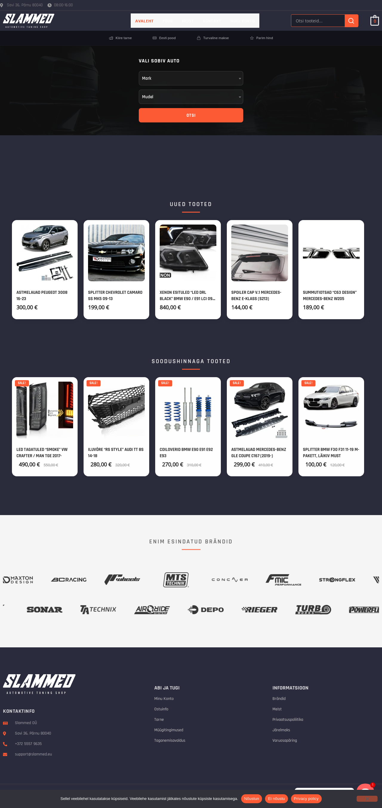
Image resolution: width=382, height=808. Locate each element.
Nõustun (251, 798)
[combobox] (191, 78)
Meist (188, 21)
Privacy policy (306, 798)
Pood (168, 21)
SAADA (305, 166)
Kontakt (212, 21)
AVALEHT (144, 21)
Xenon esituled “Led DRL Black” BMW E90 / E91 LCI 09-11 (187, 300)
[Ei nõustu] (367, 799)
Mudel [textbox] (147, 97)
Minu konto (242, 21)
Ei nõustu (276, 798)
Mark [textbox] (146, 78)
